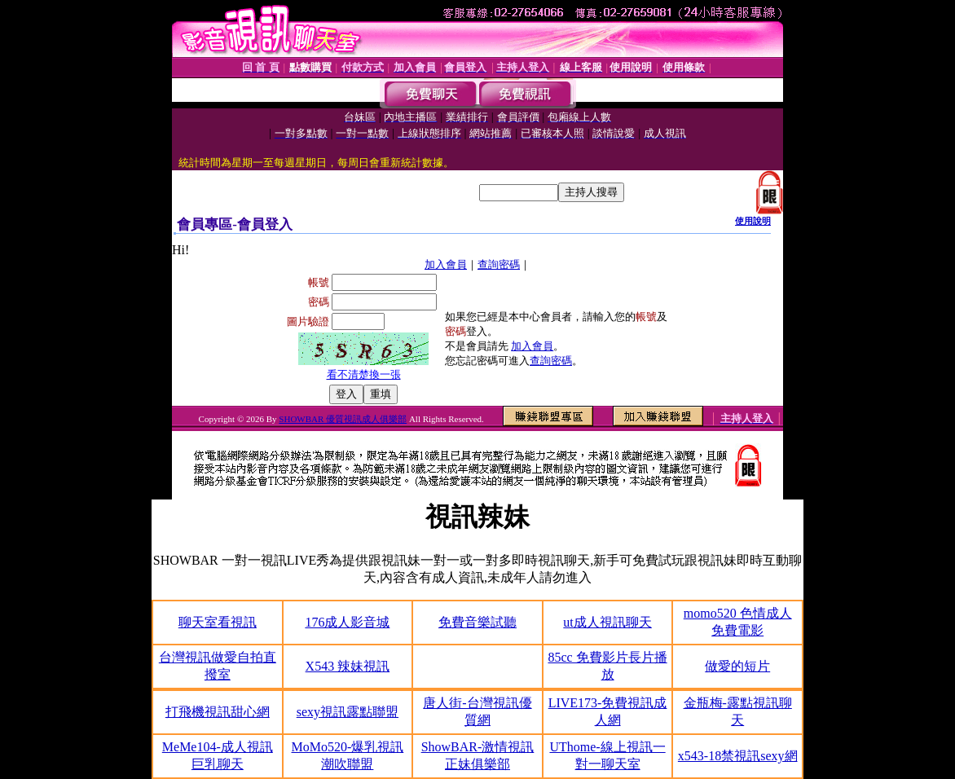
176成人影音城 (347, 622)
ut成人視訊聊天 (607, 622)
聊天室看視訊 (217, 622)
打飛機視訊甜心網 (217, 712)
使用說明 (753, 221)
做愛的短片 (737, 666)
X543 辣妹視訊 (348, 666)
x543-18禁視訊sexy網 (738, 756)
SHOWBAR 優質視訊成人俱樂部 (343, 419)
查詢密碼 (499, 264)
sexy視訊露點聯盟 (347, 712)
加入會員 (446, 264)
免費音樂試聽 (477, 622)
